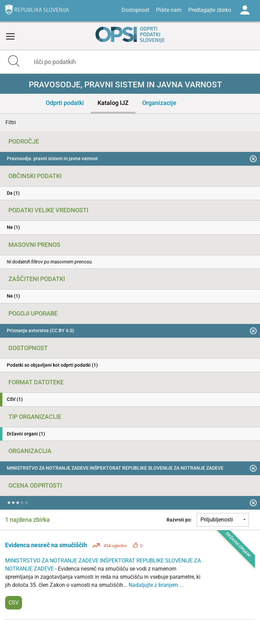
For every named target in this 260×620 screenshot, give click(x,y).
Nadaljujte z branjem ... (156, 585)
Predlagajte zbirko (209, 10)
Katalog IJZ (113, 102)
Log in (245, 10)
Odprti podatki (65, 102)
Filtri (10, 122)
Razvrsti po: (179, 519)
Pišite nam (168, 10)
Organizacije (159, 102)
